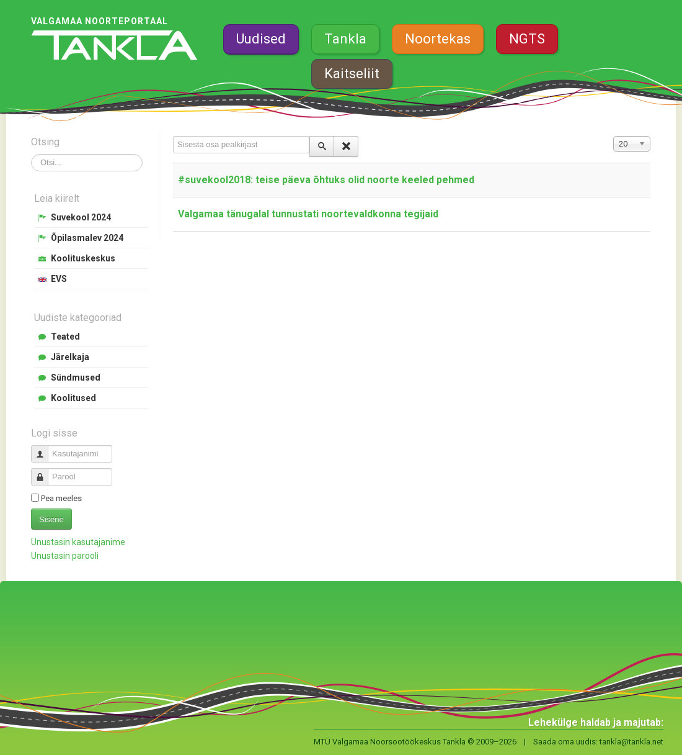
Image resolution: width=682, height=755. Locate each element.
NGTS (527, 39)
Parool (44, 471)
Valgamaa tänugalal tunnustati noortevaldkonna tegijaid (308, 214)
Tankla (345, 39)
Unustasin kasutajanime (78, 542)
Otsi (31, 154)
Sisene (51, 519)
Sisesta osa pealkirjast (173, 136)
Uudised (261, 39)
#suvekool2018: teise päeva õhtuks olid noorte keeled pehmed (326, 180)
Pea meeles (61, 498)
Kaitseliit (351, 73)
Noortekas (438, 39)
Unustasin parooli (65, 556)
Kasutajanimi (44, 448)
